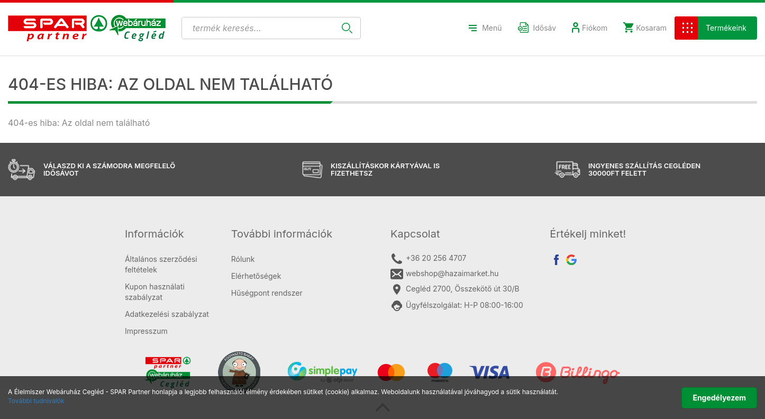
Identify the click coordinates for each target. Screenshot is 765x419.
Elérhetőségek (256, 275)
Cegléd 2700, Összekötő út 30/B (455, 289)
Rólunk (243, 258)
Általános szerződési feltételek (161, 264)
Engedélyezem (719, 397)
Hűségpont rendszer (267, 292)
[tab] (170, 234)
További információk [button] (282, 233)
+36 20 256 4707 (428, 258)
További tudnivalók (36, 401)
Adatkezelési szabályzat (167, 313)
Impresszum (146, 330)
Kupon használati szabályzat (155, 292)
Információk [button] (154, 233)
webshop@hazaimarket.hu (444, 274)
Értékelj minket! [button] (588, 233)
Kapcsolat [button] (415, 233)
